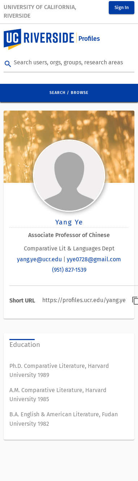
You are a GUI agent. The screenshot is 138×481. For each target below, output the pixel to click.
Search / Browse (69, 92)
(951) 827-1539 (69, 269)
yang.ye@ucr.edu (39, 259)
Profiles (89, 39)
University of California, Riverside (40, 11)
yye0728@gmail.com (94, 259)
